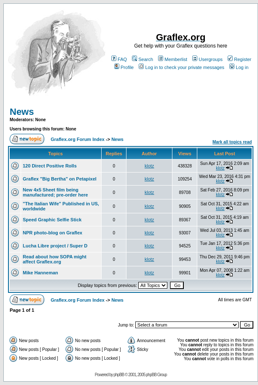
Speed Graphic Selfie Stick (52, 219)
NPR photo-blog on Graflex (52, 232)
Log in (238, 67)
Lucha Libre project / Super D (55, 245)
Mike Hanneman (40, 272)
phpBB (118, 374)
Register (239, 59)
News (22, 111)
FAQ (119, 59)
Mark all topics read (232, 142)
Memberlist (172, 59)
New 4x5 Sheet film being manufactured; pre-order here (55, 192)
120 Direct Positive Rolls (50, 165)
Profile (124, 67)
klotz (149, 165)
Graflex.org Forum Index (78, 139)
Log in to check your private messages (181, 67)
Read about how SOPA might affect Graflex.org (54, 259)
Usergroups (207, 59)
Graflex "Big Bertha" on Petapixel (60, 178)
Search (142, 59)
